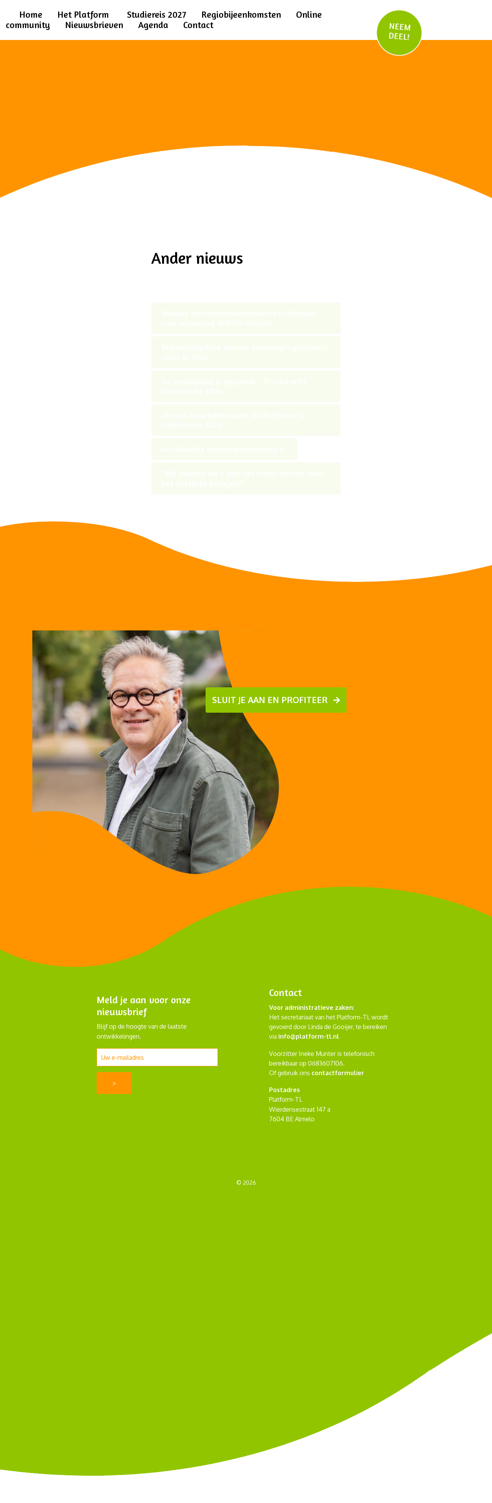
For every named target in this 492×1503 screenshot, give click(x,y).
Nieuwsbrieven (94, 24)
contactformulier (337, 1073)
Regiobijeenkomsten (241, 14)
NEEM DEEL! (399, 31)
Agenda (153, 24)
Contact (198, 24)
